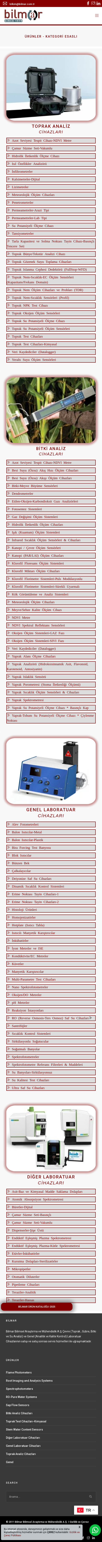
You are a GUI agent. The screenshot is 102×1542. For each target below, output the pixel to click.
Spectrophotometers (19, 1388)
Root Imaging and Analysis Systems (29, 1380)
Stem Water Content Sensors (24, 1429)
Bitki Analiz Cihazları (19, 1413)
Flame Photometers (19, 1372)
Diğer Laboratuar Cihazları (23, 1437)
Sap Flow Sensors (17, 1405)
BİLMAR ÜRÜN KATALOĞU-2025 (36, 1306)
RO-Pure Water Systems (21, 1397)
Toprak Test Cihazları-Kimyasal (26, 1421)
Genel (9, 1462)
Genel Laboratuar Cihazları (23, 1445)
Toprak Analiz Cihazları (21, 1454)
